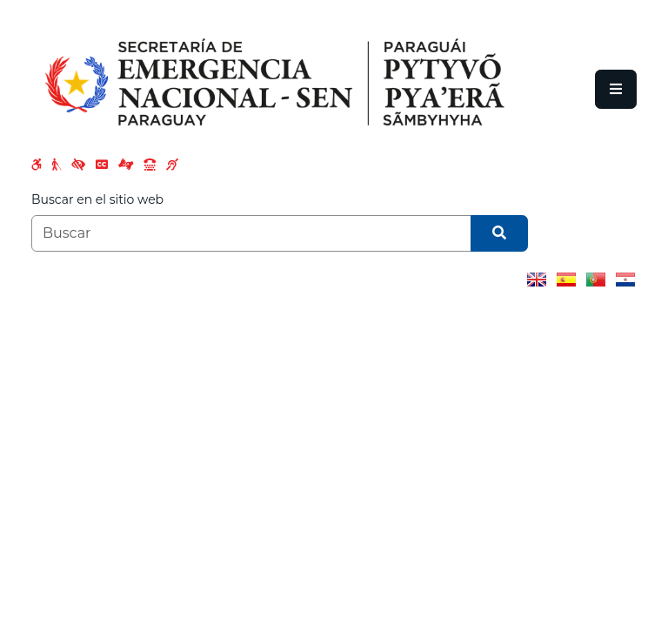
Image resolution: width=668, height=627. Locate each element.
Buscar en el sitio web (97, 199)
